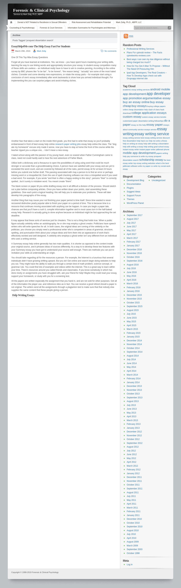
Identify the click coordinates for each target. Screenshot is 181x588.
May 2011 (131, 500)
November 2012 (134, 435)
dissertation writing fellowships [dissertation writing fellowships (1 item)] (151, 121)
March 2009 (132, 545)
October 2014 (133, 348)
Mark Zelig (41, 51)
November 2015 (134, 299)
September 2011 (134, 488)
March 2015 (132, 329)
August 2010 (133, 530)
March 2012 (132, 466)
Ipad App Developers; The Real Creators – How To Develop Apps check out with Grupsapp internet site (147, 75)
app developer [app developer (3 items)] (158, 94)
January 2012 (133, 473)
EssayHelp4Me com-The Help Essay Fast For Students (40, 46)
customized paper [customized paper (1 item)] (130, 121)
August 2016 (133, 264)
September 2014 (134, 352)
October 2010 (133, 523)
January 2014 (133, 382)
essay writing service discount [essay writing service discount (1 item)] (157, 138)
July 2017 (131, 223)
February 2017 (134, 242)
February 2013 (134, 424)
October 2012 (133, 439)
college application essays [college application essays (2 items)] (149, 113)
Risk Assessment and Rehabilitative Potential (91, 22)
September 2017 (134, 215)
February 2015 (134, 333)
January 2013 (133, 428)
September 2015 (134, 306)
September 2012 (134, 443)
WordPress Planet (135, 203)
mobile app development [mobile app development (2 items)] (139, 153)
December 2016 (134, 249)
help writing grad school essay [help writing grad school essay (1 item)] (156, 147)
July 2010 (131, 534)
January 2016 (133, 291)
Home (12, 22)
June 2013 (132, 409)
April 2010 (131, 538)
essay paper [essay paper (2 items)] (154, 124)
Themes (130, 199)
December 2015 (134, 295)
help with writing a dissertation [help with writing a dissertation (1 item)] (156, 144)
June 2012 (132, 454)
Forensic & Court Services (51, 28)
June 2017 (132, 226)
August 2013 (133, 401)
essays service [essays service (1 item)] (150, 129)
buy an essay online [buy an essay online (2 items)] (136, 102)
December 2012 (134, 431)
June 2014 (132, 363)
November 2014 (134, 344)
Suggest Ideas (133, 191)
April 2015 (131, 325)
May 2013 (131, 413)
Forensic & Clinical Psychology (41, 10)
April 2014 (131, 371)
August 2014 (133, 356)
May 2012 (131, 458)
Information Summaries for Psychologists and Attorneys (91, 28)
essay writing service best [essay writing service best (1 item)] (133, 138)
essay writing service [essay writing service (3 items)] (151, 134)
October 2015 (133, 302)
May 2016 (131, 276)
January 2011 (133, 515)
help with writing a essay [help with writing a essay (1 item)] (133, 147)
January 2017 (133, 245)
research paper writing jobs (68, 144)
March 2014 (132, 375)
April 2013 (131, 416)
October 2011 (133, 485)
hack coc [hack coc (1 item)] (144, 141)
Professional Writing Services (140, 49)
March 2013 (132, 420)
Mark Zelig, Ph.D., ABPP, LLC (129, 22)
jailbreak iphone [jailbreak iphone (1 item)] (162, 149)
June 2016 (132, 272)
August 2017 (133, 219)
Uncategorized (158, 180)
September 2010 (134, 526)
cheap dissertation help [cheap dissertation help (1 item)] (138, 110)
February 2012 (134, 469)
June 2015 (132, 318)
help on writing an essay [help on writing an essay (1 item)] (133, 144)
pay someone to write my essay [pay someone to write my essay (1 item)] (140, 156)
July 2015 (131, 314)
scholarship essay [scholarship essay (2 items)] (151, 159)
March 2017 (132, 238)
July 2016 (131, 268)
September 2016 (134, 261)
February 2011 (134, 511)
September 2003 (134, 549)
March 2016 (132, 283)
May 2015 (131, 321)
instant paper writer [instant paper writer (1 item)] (147, 149)
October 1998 (133, 553)
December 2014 (134, 340)
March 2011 (132, 507)
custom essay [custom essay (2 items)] (132, 116)
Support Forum (134, 195)
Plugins (130, 188)
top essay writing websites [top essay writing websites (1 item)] (144, 163)
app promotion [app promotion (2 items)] (132, 98)
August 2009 (133, 542)
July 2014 (131, 359)
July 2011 (131, 496)
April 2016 (131, 280)
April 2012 (131, 462)
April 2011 (131, 504)
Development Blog (135, 180)
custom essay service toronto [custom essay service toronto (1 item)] (154, 117)
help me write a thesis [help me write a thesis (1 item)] (158, 141)
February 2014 (134, 378)
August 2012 (133, 447)
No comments (110, 51)
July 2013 (131, 405)
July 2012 (131, 450)
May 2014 (131, 367)
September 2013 (134, 397)
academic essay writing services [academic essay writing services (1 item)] (136, 90)
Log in (130, 564)
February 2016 (134, 287)
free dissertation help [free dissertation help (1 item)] (131, 141)
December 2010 (134, 519)
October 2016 (133, 257)
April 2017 (131, 234)
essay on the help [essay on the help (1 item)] (138, 125)
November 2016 (134, 253)
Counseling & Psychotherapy (22, 28)
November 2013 (134, 390)
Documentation (134, 184)
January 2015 (133, 336)
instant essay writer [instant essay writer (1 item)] (131, 149)
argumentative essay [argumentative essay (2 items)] (156, 98)
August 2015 (133, 310)
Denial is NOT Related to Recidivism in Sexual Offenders (41, 22)
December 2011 (134, 477)
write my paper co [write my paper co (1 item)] (145, 166)
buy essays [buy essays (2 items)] (139, 106)
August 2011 (133, 492)
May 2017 (131, 230)
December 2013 (134, 386)
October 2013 (133, 393)
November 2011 (134, 481)
